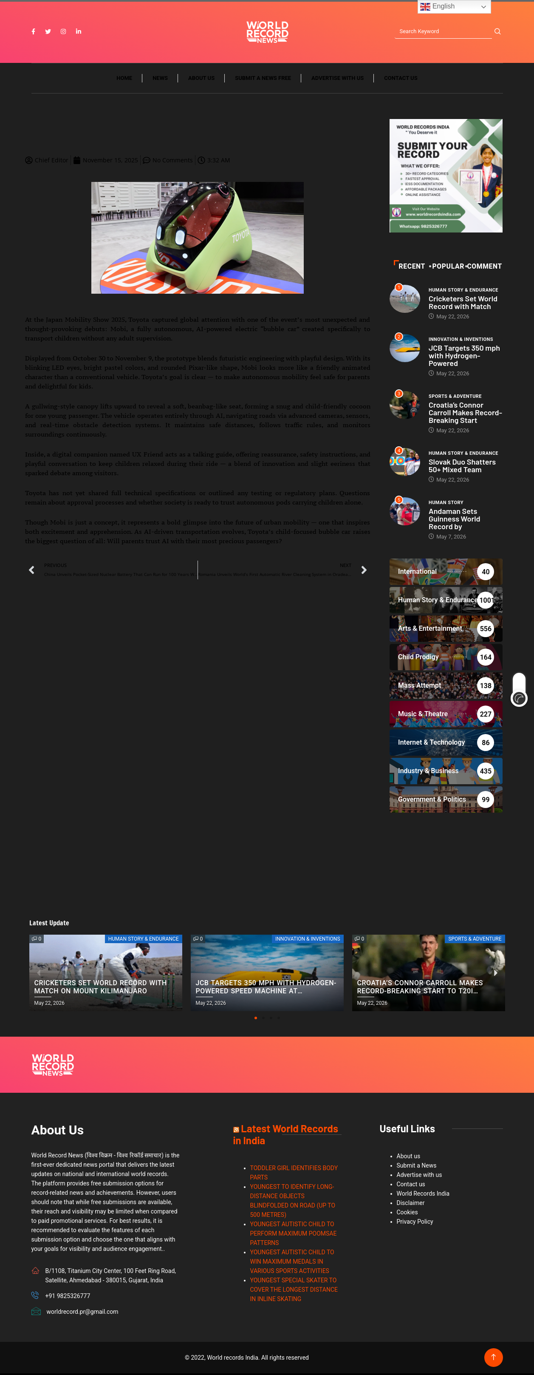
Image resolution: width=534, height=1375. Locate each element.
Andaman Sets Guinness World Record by (454, 519)
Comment (484, 268)
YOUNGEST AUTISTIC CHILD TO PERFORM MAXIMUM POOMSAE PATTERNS (293, 1235)
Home (124, 80)
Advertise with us (337, 80)
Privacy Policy (415, 1223)
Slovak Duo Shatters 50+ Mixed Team (462, 466)
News (160, 80)
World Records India (423, 1195)
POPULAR (447, 268)
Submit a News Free (263, 80)
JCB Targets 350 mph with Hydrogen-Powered (464, 356)
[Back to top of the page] (493, 1359)
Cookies (407, 1214)
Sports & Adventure (455, 397)
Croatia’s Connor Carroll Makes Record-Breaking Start (465, 413)
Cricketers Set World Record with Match (463, 303)
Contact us (400, 80)
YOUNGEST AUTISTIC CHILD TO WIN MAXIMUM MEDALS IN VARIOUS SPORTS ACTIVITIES (292, 1263)
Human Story (446, 504)
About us (201, 80)
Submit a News (417, 1167)
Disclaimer (411, 1204)
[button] (255, 1019)
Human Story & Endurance (463, 291)
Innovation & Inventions (461, 340)
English (437, 7)
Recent (410, 268)
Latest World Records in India (285, 1136)
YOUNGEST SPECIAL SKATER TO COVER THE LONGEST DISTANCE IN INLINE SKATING (294, 1291)
